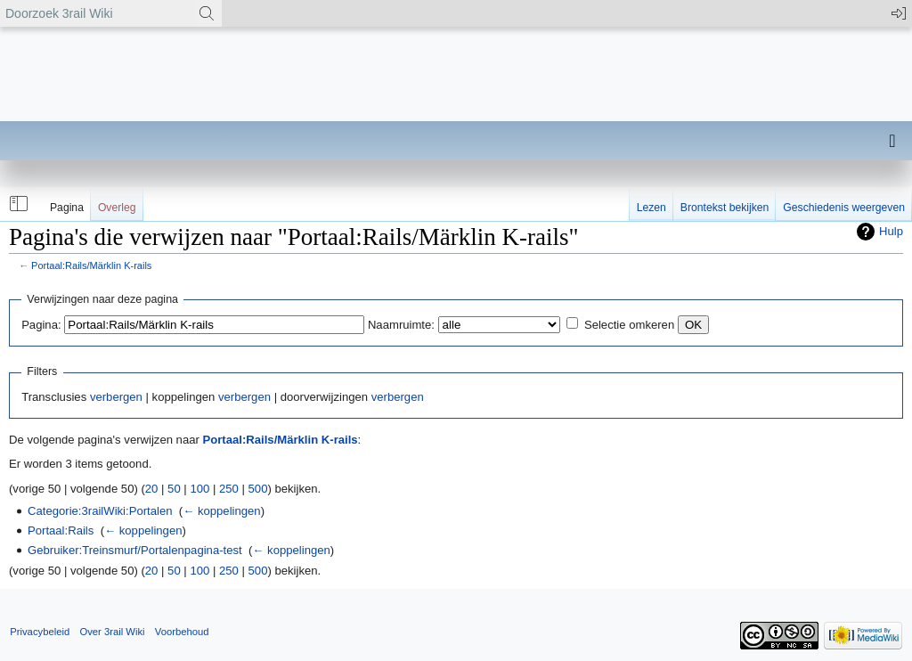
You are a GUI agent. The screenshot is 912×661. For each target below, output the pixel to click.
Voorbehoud (182, 631)
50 (174, 488)
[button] (17, 204)
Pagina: (41, 324)
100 (199, 488)
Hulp (891, 231)
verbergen (116, 397)
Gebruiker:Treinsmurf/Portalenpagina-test (135, 550)
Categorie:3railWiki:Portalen (100, 511)
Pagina (67, 207)
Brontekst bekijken (724, 207)
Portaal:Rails (61, 530)
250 (229, 488)
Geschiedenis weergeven (844, 207)
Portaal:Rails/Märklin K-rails (91, 265)
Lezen (651, 207)
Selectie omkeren (629, 324)
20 (152, 488)
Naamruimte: (401, 324)
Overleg (117, 207)
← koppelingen (221, 511)
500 (258, 488)
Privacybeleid (39, 631)
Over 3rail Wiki (111, 631)
